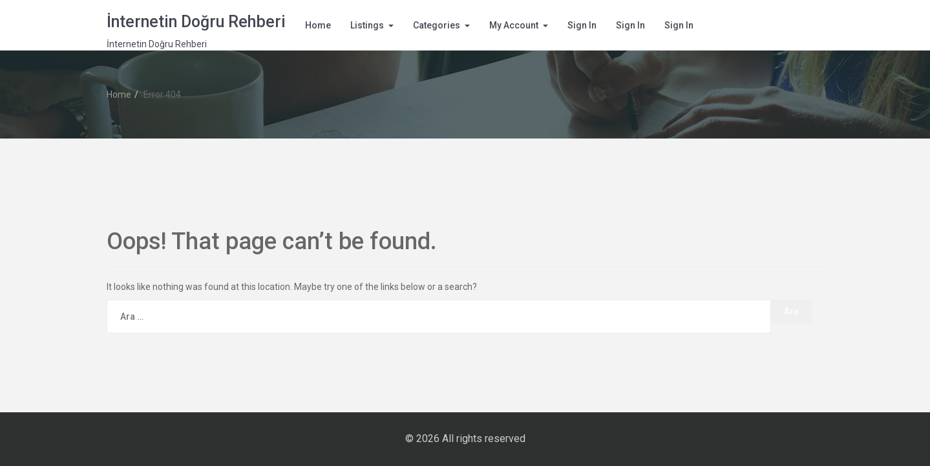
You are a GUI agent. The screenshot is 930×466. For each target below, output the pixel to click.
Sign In (582, 25)
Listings (367, 25)
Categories (436, 25)
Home (318, 25)
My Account (513, 25)
